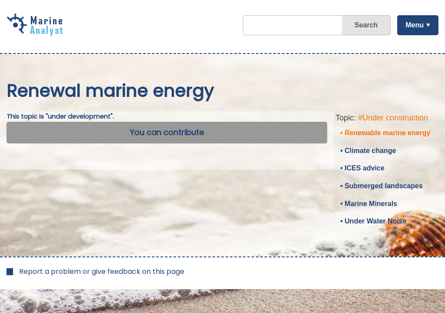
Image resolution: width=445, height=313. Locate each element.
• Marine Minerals (368, 203)
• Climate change (368, 150)
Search (366, 25)
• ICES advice (362, 168)
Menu (414, 25)
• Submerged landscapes (381, 186)
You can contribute (167, 132)
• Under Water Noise (373, 221)
